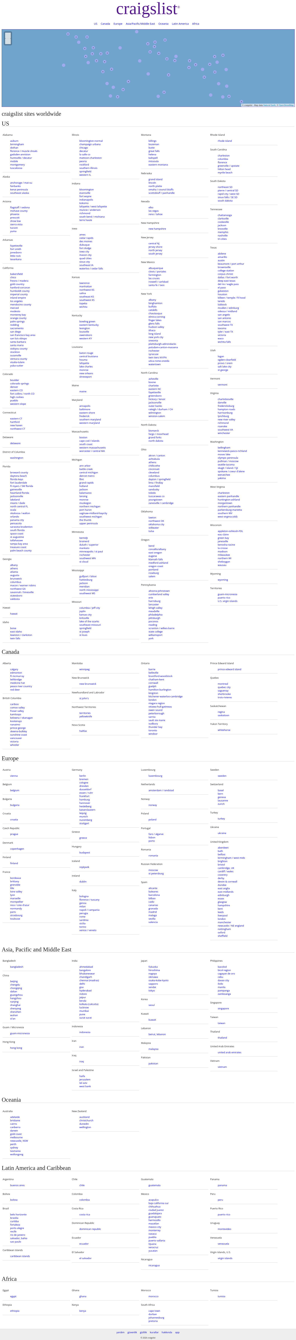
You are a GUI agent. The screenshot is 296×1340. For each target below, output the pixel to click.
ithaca (152, 330)
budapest (84, 852)
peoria (83, 161)
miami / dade (17, 503)
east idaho (16, 631)
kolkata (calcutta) (89, 1004)
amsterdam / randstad (161, 790)
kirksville (84, 618)
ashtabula (154, 459)
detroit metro (87, 476)
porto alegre (17, 1228)
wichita (83, 306)
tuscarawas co (156, 496)
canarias (153, 905)
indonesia (84, 1032)
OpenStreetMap (286, 105)
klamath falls (156, 559)
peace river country (21, 686)
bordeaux (15, 878)
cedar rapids (86, 238)
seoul (152, 1005)
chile (82, 1185)
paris (13, 912)
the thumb (85, 520)
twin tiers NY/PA (158, 357)
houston (222, 294)
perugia (83, 913)
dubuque (84, 244)
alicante (153, 888)
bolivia (14, 1199)
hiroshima (154, 970)
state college (156, 631)
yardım (120, 1332)
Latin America (180, 23)
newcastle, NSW (19, 1140)
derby (221, 878)
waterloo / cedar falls (91, 268)
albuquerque (156, 268)
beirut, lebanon (157, 1034)
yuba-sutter (16, 365)
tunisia (221, 1296)
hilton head (224, 169)
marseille (15, 898)
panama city (17, 520)
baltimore (84, 409)
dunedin (84, 1123)
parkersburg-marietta (230, 509)
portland (153, 569)
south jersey (155, 253)
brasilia (14, 1218)
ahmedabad (86, 966)
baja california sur (159, 1203)
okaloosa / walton (20, 513)
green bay (223, 538)
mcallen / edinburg (228, 308)
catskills (153, 310)
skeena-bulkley (18, 731)
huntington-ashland (229, 499)
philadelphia (156, 614)
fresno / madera (19, 280)
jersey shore (155, 246)
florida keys (16, 479)
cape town (154, 1310)
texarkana (16, 259)
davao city (223, 980)
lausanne (223, 800)
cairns (13, 1123)
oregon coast (156, 566)
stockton (15, 352)
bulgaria (14, 805)
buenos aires (17, 1185)
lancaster (154, 604)
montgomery (17, 164)
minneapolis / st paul (91, 551)
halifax (83, 731)
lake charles (86, 366)
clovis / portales (157, 271)
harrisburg (154, 601)
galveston (223, 291)
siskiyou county (18, 348)
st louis (83, 635)
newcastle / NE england (231, 925)
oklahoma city (156, 524)
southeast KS (86, 296)
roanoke (222, 426)
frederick (84, 416)
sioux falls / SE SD (227, 197)
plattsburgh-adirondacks (162, 344)
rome (82, 916)
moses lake (224, 454)
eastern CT (16, 418)
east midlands (226, 891)
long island (155, 333)
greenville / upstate (228, 165)
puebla (152, 1237)
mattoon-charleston (90, 157)
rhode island (225, 141)
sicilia (82, 923)
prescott (14, 217)
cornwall (153, 683)
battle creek (86, 469)
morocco (153, 1296)
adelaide (15, 1117)
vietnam (222, 1067)
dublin (83, 881)
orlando (14, 516)
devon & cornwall (227, 881)
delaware (15, 443)
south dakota (225, 200)
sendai (152, 987)
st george (223, 370)
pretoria (153, 1321)
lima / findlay (156, 482)
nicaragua (154, 1265)
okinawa (153, 977)
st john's (84, 698)
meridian (84, 586)
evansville (84, 193)
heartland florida (19, 492)
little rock (15, 256)
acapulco (154, 1199)
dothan (14, 147)
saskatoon (223, 715)
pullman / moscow (228, 461)
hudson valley (156, 327)
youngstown (155, 499)
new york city (156, 337)
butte (152, 147)
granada (153, 908)
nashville (223, 235)
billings (152, 141)
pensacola (16, 523)
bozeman (154, 144)
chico (13, 277)
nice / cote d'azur (19, 905)
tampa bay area (19, 543)
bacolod (222, 966)
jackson (83, 489)
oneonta (153, 340)
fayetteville (16, 245)
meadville (154, 611)
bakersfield (16, 274)
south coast (85, 444)
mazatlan (154, 1223)
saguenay (223, 690)
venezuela (223, 1243)
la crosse (223, 548)
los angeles (16, 301)
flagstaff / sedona (20, 207)
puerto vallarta (157, 1240)
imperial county (19, 294)
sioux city (84, 261)
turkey (221, 818)
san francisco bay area (22, 335)
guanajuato (155, 1216)
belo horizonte (18, 1214)
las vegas (154, 210)
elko (151, 207)
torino (82, 926)
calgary (14, 669)
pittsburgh (154, 618)
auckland (84, 1117)
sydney (14, 1147)
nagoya (153, 973)
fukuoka (153, 966)
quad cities (85, 258)
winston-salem (157, 416)
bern (220, 793)
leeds (221, 912)
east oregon (155, 552)
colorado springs (19, 383)
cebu (220, 977)
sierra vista (16, 224)
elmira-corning (157, 316)
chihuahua (154, 1206)
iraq (81, 1061)
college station (226, 270)
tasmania (15, 1151)
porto (152, 840)
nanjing (14, 1001)
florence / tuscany (89, 899)
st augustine (17, 537)
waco (221, 338)
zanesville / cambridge (161, 503)
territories (85, 713)
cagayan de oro (226, 973)
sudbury (153, 723)
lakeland (15, 499)
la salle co (84, 154)
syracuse (153, 354)
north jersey (155, 250)
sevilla (152, 918)
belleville (153, 672)
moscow (153, 870)
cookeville (223, 222)
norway (153, 805)
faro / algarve (156, 834)
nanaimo (15, 724)
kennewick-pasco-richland (232, 451)
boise (13, 628)
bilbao (152, 898)
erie (151, 597)
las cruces (154, 278)
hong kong (16, 1047)
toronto (153, 730)
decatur (83, 151)
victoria (222, 335)
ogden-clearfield (227, 359)
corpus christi (225, 274)
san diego (15, 331)
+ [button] (67, 34)
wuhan (14, 1015)
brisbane (15, 1120)
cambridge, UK (226, 868)
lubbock (222, 304)
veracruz (153, 1247)
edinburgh (224, 895)
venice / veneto (87, 930)
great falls (154, 151)
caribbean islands (20, 1256)
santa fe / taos (156, 285)
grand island (156, 179)
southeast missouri (90, 624)
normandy (16, 908)
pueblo (14, 400)
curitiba (14, 1221)
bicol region (224, 970)
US (95, 23)
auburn (14, 141)
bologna (84, 896)
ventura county (18, 358)
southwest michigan (90, 516)
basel (221, 790)
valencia (153, 922)
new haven (16, 425)
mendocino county (20, 304)
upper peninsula (88, 523)
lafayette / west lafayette (93, 206)
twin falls (15, 638)
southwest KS (87, 300)
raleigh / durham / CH (161, 409)
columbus (15, 582)
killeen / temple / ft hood (231, 297)
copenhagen (17, 848)
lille (12, 888)
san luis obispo (18, 338)
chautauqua (155, 313)
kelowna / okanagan (21, 717)
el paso (222, 287)
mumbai (84, 1011)
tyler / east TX (225, 331)
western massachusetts (92, 447)
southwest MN (87, 558)
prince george (18, 728)
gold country (17, 284)
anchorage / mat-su (21, 182)
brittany (14, 881)
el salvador (85, 1258)
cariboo (14, 704)
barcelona (154, 895)
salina (82, 293)
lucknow (84, 1007)
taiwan (221, 1023)
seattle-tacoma (226, 464)
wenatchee (224, 474)
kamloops (15, 714)
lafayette (84, 363)
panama (222, 1185)
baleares (153, 891)
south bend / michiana (92, 216)
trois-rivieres (225, 697)
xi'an (12, 1018)
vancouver (16, 738)
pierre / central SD (228, 190)
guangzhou (16, 995)
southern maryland (90, 419)
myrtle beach (225, 172)
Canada (105, 23)
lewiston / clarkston (21, 635)
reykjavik (84, 867)
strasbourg (16, 915)
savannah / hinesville (22, 592)
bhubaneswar (87, 973)
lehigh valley (155, 607)
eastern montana (158, 164)
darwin (14, 1130)
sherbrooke (224, 694)
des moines (85, 241)
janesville (223, 541)
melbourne (16, 1137)
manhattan (85, 286)
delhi (82, 983)
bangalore (85, 970)
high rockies (17, 397)
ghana (82, 1296)
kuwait (152, 1019)
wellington (85, 1127)
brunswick (16, 578)
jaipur (82, 997)
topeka (83, 303)
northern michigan (89, 506)
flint (81, 479)
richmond (84, 213)
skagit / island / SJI (228, 468)
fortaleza (15, 1224)
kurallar (154, 1332)
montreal (223, 683)
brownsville (224, 267)
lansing (83, 496)
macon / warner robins (23, 585)
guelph (152, 686)
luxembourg (155, 775)
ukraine (222, 833)
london (152, 699)
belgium (14, 790)
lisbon (152, 837)
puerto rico (224, 597)
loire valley (16, 891)
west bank (85, 1086)
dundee (222, 885)
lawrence (84, 283)
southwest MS (87, 593)
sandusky (154, 489)
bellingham (224, 447)
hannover (84, 803)
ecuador (84, 1243)
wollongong (16, 1154)
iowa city (84, 251)
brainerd (84, 541)
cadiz (151, 901)
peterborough (156, 713)
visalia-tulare (17, 362)
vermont (222, 384)
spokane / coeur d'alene (231, 471)
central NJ (154, 243)
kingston (153, 693)
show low (15, 221)
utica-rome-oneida (159, 361)
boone (152, 382)
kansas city (85, 614)
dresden (84, 786)
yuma (13, 231)
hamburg (84, 799)
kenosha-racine (226, 544)
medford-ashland (158, 562)
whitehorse (224, 730)
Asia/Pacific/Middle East (140, 23)
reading (153, 624)
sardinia (84, 920)
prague (14, 834)
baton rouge (86, 353)
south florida (17, 530)
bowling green (87, 321)
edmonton (16, 672)
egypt (13, 1296)
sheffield (222, 936)
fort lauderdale (18, 482)
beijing (14, 981)
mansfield (154, 486)
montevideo (224, 1229)
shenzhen (15, 1011)
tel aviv (83, 1083)
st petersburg (156, 873)
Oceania (163, 23)
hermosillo (154, 1220)
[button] (136, 31)
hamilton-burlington (160, 689)
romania (153, 855)
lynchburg (223, 416)
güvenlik (132, 1332)
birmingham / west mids (231, 857)
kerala (82, 1000)
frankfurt (84, 796)
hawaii (13, 613)
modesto (15, 311)
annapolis (84, 406)
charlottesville (226, 399)
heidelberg (85, 806)
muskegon (85, 503)
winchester (224, 433)
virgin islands (225, 1258)
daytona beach (18, 476)
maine (82, 391)
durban (153, 1314)
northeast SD (225, 187)
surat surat (85, 1017)
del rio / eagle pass (228, 284)
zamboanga (224, 994)
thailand (222, 1037)
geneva (222, 797)
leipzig (83, 813)
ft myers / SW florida (21, 486)
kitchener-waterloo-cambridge (166, 696)
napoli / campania (89, 909)
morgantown (225, 503)
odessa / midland (227, 311)
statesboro (16, 595)
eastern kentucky (89, 325)
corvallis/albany (157, 549)
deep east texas (226, 280)
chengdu (15, 984)
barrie (152, 669)
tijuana (152, 1244)
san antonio (224, 318)
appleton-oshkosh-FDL (230, 531)
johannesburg (156, 1317)
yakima (222, 478)
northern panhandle (229, 506)
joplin (82, 611)
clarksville (223, 218)
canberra (15, 1127)
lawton (152, 517)
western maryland (89, 423)
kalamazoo (85, 492)
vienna (14, 775)
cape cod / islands (89, 440)
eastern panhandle (228, 496)
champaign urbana (90, 144)
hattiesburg (85, 579)
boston (83, 437)
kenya (82, 1310)
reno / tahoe (156, 214)
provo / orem (225, 363)
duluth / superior (89, 544)
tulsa (151, 531)
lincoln (152, 182)
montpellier (16, 901)
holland (83, 486)
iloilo (220, 983)
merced (14, 308)
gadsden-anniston (20, 154)
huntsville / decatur (21, 157)
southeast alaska (19, 193)
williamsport (155, 635)
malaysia (153, 1049)
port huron (85, 509)
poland (152, 819)
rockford (84, 164)
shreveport (85, 376)
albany (14, 565)
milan (82, 906)
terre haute (85, 220)
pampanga (224, 990)
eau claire (223, 534)
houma (83, 359)
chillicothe (154, 465)
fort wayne (85, 196)
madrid (153, 912)
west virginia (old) (227, 516)
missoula (154, 161)
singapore (223, 1008)
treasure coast (18, 547)
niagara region (157, 703)
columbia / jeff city (89, 607)
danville (222, 402)
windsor (153, 733)
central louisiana (88, 356)
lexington (84, 328)
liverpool (223, 915)
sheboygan (224, 561)
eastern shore (87, 412)
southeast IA (86, 265)
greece (83, 837)
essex (221, 898)
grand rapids (86, 482)
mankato (84, 548)
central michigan (88, 472)
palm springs (17, 321)
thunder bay (155, 727)
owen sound (155, 710)
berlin (82, 775)
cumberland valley (159, 594)
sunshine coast (18, 734)
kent (220, 908)
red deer (15, 689)
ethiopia (14, 1310)
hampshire (224, 905)
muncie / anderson (90, 210)
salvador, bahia (18, 1238)
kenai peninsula (19, 189)
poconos (153, 621)
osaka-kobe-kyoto (159, 980)
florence (222, 162)
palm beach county (21, 550)
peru (220, 1199)
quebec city (224, 687)
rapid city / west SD (228, 193)
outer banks (155, 406)
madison (223, 551)
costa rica (84, 1214)
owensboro (85, 335)
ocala (13, 509)
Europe (117, 23)
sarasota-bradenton (21, 526)
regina (221, 712)
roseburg (154, 573)
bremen (83, 779)
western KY (85, 338)
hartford (15, 422)
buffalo (152, 306)
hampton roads (226, 409)
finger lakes (155, 320)
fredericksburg (226, 406)
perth (13, 1144)
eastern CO (16, 390)
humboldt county (20, 291)
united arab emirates (229, 1052)
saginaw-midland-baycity (93, 513)
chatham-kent (156, 679)
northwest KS (86, 289)
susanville (15, 355)
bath (220, 851)
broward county (19, 472)
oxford (221, 932)
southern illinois (88, 168)
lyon (12, 895)
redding (14, 325)
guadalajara (155, 1213)
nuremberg (85, 820)
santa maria (17, 345)
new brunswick (87, 683)
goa (81, 987)
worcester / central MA (92, 451)
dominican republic (90, 1229)
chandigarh (85, 977)
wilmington (155, 412)
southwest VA (225, 429)
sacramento (17, 328)
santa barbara (18, 341)
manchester (224, 922)
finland (14, 863)
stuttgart (84, 823)
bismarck (154, 430)
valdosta (15, 599)
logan (221, 356)
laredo (221, 301)
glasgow (222, 902)
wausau (222, 565)
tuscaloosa (16, 168)
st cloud (83, 561)
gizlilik (143, 1332)
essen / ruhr (86, 792)
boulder (14, 380)
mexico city (155, 1227)
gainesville (16, 489)
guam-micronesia (227, 594)
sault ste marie (157, 720)
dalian (13, 991)
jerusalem (85, 1079)
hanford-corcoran (20, 287)
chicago (83, 147)
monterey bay (18, 314)
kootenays (16, 721)
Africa (195, 23)
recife (13, 1231)
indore (83, 994)
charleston (224, 155)
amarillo (222, 257)
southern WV (225, 513)
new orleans (86, 373)
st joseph (84, 631)
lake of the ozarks (89, 621)
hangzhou (15, 998)
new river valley (226, 419)
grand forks (155, 437)
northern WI (224, 558)
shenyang (15, 1008)
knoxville (223, 228)
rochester (84, 555)
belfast (221, 854)
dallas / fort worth (228, 277)
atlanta (14, 571)
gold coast (16, 1134)
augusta (14, 575)
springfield (85, 171)
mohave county (19, 210)
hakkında (167, 1332)
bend (151, 545)
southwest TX (225, 325)
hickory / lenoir (157, 399)
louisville (84, 331)
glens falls (154, 323)
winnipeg (84, 669)
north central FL (19, 506)
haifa (82, 1076)
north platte (155, 186)
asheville (153, 378)
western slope (18, 404)
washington (16, 457)
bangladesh (16, 966)
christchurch (86, 1120)
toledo (152, 492)
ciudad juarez (156, 1210)
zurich (221, 804)
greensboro (155, 395)
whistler (14, 745)
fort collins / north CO (22, 393)
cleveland (154, 472)
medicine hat (17, 683)
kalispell (153, 157)
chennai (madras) (89, 980)
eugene (153, 556)
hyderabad (85, 990)
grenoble (15, 884)
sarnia (152, 716)
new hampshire (157, 228)
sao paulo (15, 1241)
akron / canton (157, 455)
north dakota (156, 440)
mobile (14, 161)
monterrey (154, 1230)
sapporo (153, 983)
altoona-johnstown (159, 591)
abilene (222, 253)
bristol (221, 864)
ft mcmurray (17, 676)
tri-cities (222, 239)
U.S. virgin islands (227, 601)
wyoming (223, 579)
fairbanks (15, 186)
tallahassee (16, 540)
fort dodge (85, 248)
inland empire (18, 297)
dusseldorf (85, 789)
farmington (155, 275)
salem (152, 576)
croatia (14, 819)
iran (81, 1047)
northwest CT (17, 428)
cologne (83, 782)
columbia (223, 159)
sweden (222, 775)
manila (221, 987)
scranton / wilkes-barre (161, 628)
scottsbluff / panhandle (162, 193)
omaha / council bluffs (161, 189)
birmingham (17, 144)
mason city (85, 255)
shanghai (15, 1005)
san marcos (224, 321)
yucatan (153, 1250)
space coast (16, 533)
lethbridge (16, 679)
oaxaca (152, 1233)
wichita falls (224, 341)
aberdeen (223, 847)
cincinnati (154, 469)
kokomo (84, 203)
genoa (82, 903)
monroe (84, 370)
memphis (223, 232)
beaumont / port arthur (231, 263)
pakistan (153, 1063)
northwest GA (18, 588)
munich (83, 816)
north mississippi (89, 590)
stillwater (154, 527)
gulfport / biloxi (88, 576)
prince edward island (229, 669)
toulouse (15, 918)
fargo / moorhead (158, 434)
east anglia (224, 888)
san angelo (224, 314)
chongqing (16, 988)
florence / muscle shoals (23, 151)
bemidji (83, 538)
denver (14, 387)
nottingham (224, 929)
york (151, 638)
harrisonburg (225, 412)
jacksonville (16, 496)
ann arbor (85, 465)
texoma (222, 328)
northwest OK (156, 521)
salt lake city (224, 366)
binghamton (155, 303)
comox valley (17, 707)
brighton (222, 861)
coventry (222, 874)
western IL (85, 174)
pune (82, 1014)
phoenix (14, 214)
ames (82, 234)
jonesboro (16, 252)
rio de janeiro (17, 1235)
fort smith (15, 249)
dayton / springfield (159, 479)
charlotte (154, 385)
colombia (84, 1199)
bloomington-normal (91, 141)
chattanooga (225, 215)
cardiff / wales (226, 871)
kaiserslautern (87, 809)
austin (221, 260)
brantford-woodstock (160, 676)
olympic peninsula (228, 457)
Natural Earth (269, 105)
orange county (18, 318)
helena (152, 154)
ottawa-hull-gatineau (160, 706)
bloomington (86, 189)
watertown (155, 364)
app (177, 1332)
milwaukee (224, 555)
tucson (14, 227)
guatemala (154, 1185)
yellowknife (85, 716)
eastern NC (155, 389)
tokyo (152, 990)
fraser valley (17, 711)
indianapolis (86, 199)
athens (14, 568)
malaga (153, 915)
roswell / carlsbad (158, 281)
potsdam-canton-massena (163, 347)
